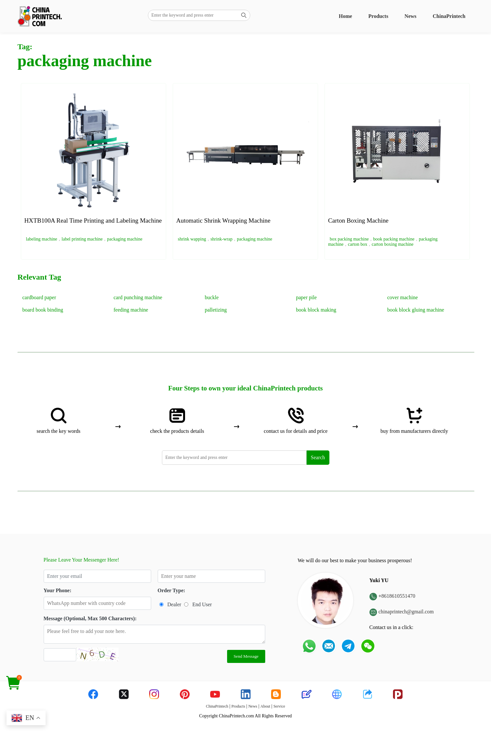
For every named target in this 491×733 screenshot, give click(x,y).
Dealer (174, 604)
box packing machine (349, 239)
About (265, 706)
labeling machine (41, 239)
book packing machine (393, 239)
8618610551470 (398, 596)
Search (318, 457)
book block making (316, 310)
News (410, 16)
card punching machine (138, 297)
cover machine (402, 297)
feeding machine (131, 310)
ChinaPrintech (449, 16)
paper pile (306, 297)
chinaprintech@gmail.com (406, 611)
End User (202, 604)
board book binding (42, 310)
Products (378, 16)
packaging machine (124, 239)
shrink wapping (192, 239)
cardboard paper (39, 297)
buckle (212, 297)
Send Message (246, 656)
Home (345, 16)
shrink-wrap (221, 239)
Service (279, 706)
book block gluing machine (415, 310)
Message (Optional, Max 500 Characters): (90, 618)
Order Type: (171, 590)
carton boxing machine (392, 244)
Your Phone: (58, 590)
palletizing (216, 310)
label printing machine (82, 239)
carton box (357, 244)
